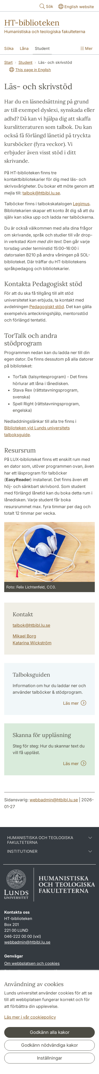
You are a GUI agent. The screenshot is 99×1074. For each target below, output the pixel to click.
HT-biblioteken (31, 23)
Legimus (81, 203)
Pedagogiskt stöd (46, 306)
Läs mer (74, 703)
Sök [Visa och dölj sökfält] (46, 6)
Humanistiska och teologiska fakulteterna (44, 31)
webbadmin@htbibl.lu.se (54, 799)
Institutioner (49, 851)
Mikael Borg (24, 636)
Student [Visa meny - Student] (42, 48)
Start (8, 62)
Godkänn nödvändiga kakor (49, 1045)
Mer (87, 48)
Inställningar (49, 1058)
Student (25, 62)
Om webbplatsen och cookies (32, 963)
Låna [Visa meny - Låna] (24, 48)
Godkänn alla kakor (49, 1032)
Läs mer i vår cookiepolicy (30, 1017)
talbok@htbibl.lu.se (41, 193)
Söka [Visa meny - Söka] (8, 48)
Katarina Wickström (32, 642)
